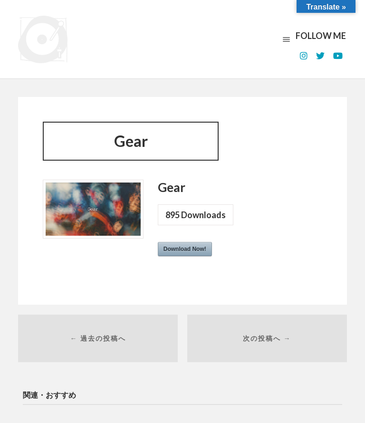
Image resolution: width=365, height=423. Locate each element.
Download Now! (184, 249)
